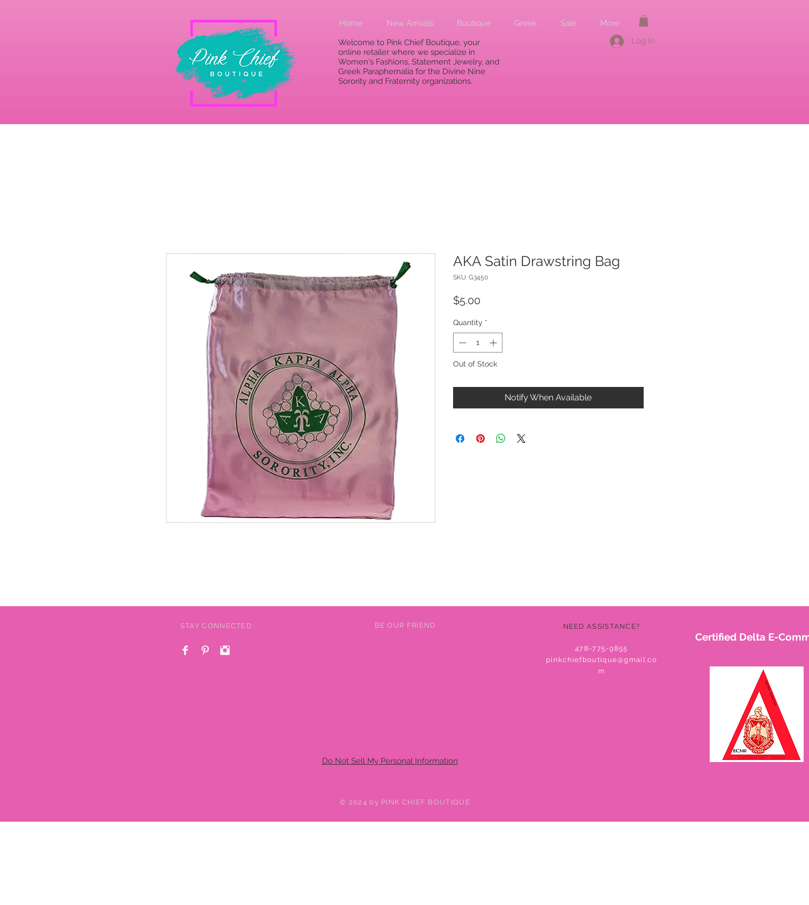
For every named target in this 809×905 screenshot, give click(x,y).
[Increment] (494, 342)
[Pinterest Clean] (205, 650)
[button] (643, 21)
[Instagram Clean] (225, 650)
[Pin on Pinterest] (480, 438)
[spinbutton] (477, 342)
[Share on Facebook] (460, 438)
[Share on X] (521, 438)
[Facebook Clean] (185, 650)
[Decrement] (461, 342)
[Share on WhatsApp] (500, 438)
